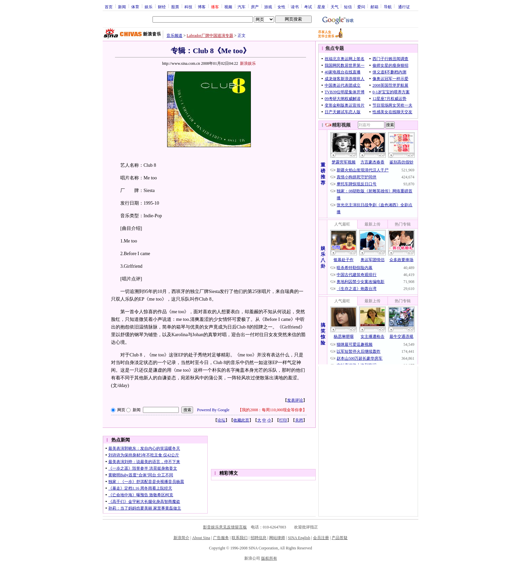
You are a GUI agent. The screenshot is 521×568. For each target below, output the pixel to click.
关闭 (299, 420)
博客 (202, 7)
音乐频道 (174, 35)
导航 (388, 7)
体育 (135, 7)
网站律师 (277, 537)
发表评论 (295, 400)
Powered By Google (213, 410)
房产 (255, 7)
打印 (283, 420)
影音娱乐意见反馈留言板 (225, 527)
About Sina (201, 537)
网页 (121, 410)
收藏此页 (241, 420)
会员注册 (321, 537)
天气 (335, 7)
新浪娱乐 (248, 63)
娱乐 (149, 7)
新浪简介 (181, 537)
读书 (295, 7)
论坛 (221, 420)
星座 (321, 7)
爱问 (361, 7)
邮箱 (374, 7)
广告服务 (221, 537)
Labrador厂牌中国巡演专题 (210, 35)
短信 (348, 7)
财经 (162, 7)
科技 (188, 7)
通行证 (404, 7)
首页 (109, 7)
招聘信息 (258, 537)
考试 (308, 7)
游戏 (268, 7)
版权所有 (269, 558)
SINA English (299, 537)
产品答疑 (340, 537)
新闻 (122, 7)
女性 (281, 7)
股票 (175, 7)
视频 (228, 7)
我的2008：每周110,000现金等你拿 (272, 410)
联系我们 (240, 537)
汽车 (242, 7)
